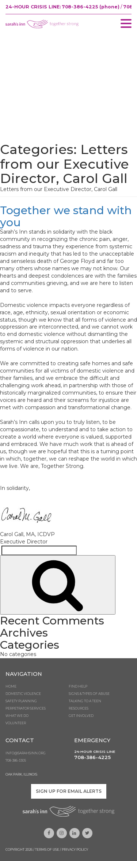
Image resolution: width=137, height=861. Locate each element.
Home (10, 686)
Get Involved (81, 716)
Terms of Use (47, 849)
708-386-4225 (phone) (90, 7)
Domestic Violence (23, 694)
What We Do (16, 716)
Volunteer (15, 723)
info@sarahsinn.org (25, 753)
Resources (78, 708)
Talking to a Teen (85, 701)
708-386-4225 (92, 757)
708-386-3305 (15, 760)
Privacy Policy (75, 849)
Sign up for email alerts (69, 791)
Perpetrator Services (25, 708)
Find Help (78, 686)
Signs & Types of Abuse (89, 694)
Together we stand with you (66, 216)
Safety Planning (21, 701)
